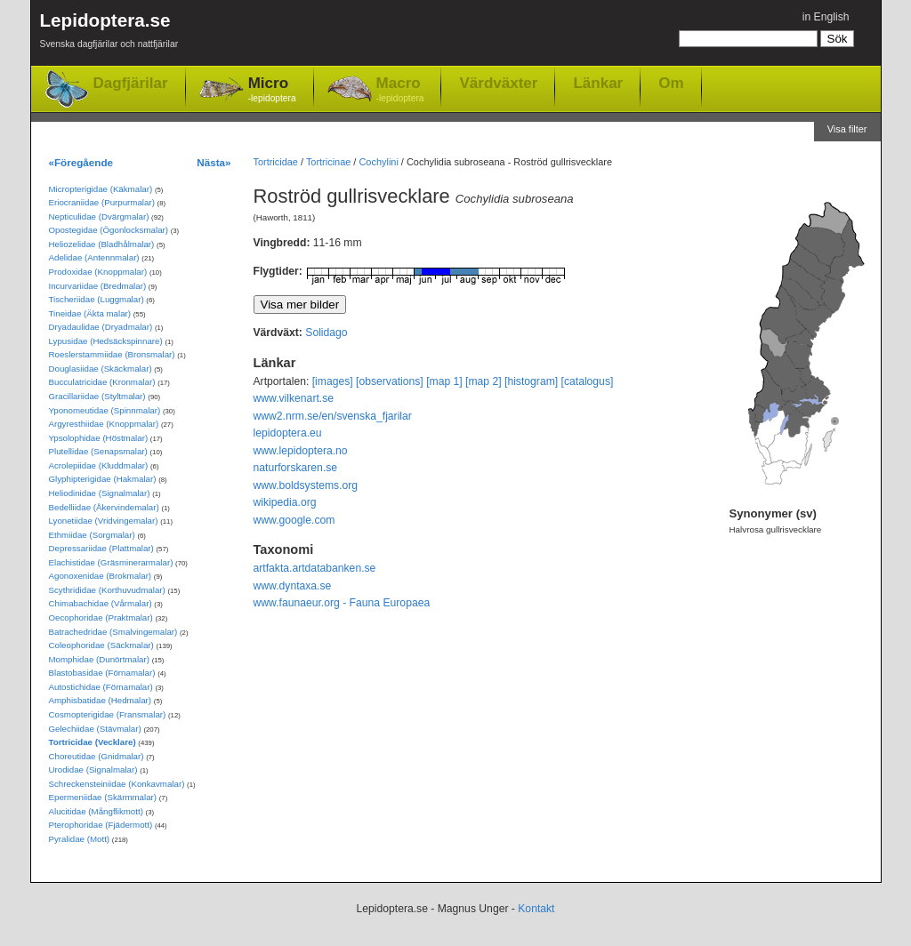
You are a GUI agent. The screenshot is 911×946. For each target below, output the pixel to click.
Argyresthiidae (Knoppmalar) (104, 424)
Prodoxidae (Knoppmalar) (98, 272)
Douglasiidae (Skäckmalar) (100, 368)
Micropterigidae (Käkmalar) (101, 189)
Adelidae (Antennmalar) (94, 257)
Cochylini (378, 161)
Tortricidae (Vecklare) (92, 742)
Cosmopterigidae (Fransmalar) (107, 714)
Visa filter (847, 129)
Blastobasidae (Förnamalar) (102, 672)
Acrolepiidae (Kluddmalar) (99, 465)
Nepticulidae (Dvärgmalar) (99, 216)
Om (670, 83)
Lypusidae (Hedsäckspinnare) (106, 341)
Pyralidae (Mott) (79, 839)
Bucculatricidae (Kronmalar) (102, 382)
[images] (332, 381)
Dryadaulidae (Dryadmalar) (101, 327)
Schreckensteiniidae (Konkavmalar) (117, 784)
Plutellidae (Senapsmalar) (98, 451)
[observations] (389, 381)
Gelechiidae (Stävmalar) (95, 729)
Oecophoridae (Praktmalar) (101, 617)
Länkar (598, 83)
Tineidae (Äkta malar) (90, 313)
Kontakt (536, 908)
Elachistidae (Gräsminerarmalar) (111, 562)
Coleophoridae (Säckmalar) (101, 645)
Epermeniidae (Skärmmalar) (103, 797)
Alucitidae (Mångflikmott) (96, 811)
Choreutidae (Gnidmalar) (96, 756)
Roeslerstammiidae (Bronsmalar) (112, 354)
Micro (272, 90)
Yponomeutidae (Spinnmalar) (105, 410)
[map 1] (444, 381)
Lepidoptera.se (109, 33)
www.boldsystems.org (306, 485)
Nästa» (213, 162)
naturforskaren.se (296, 467)
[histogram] (531, 381)
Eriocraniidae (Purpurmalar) (102, 202)
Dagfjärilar (130, 83)
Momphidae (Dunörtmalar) (99, 659)
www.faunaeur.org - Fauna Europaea (342, 603)
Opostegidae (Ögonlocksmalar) (109, 230)
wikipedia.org (285, 502)
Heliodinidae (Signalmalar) (99, 493)
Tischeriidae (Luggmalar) (96, 299)
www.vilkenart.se (294, 398)
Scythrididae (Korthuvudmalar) (107, 590)
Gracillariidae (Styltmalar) (97, 396)
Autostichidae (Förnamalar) (101, 687)
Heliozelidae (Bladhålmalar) (102, 244)
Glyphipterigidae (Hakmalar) (103, 479)
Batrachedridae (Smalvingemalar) (113, 632)
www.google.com (294, 520)
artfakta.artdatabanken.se (315, 568)
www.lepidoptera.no (301, 451)
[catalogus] (587, 381)
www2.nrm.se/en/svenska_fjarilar (333, 416)
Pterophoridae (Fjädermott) (101, 825)
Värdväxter (498, 83)
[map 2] (483, 381)
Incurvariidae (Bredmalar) (98, 286)
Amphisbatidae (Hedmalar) (100, 700)
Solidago (326, 332)
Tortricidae (276, 161)
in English (826, 17)
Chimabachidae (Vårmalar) (100, 603)
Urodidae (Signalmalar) (93, 769)
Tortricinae (328, 161)
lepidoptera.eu (288, 433)
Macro (400, 90)
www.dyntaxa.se (293, 586)
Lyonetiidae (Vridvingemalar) (103, 520)
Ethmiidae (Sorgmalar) (92, 535)
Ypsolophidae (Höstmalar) (99, 438)
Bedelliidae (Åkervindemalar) (104, 507)
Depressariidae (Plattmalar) (101, 548)
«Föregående (81, 162)
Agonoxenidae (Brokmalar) (100, 576)
